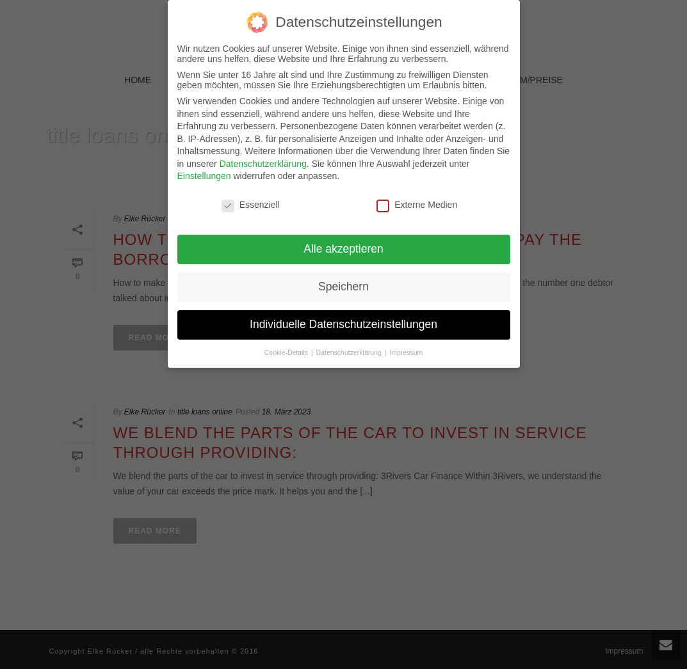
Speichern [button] (343, 284)
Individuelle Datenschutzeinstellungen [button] (343, 322)
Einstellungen (204, 174)
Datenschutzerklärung (263, 162)
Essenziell (251, 203)
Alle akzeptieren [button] (343, 246)
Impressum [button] (406, 350)
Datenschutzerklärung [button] (350, 350)
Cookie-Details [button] (287, 350)
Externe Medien (416, 203)
